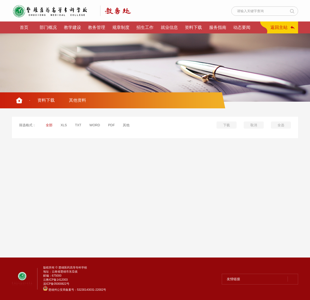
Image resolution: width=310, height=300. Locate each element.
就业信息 (169, 27)
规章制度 (120, 27)
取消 (253, 125)
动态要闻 (241, 27)
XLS (64, 125)
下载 (226, 125)
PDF (111, 125)
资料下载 (193, 27)
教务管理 (96, 27)
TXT (78, 125)
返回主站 (279, 27)
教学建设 (72, 27)
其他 (126, 125)
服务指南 (217, 27)
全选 (281, 125)
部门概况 (48, 27)
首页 (24, 27)
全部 (49, 125)
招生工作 (145, 27)
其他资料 (77, 100)
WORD (94, 125)
